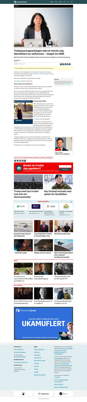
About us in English (58, 386)
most (21, 159)
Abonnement (37, 356)
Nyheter (52, 2)
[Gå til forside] (24, 3)
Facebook (36, 365)
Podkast (60, 2)
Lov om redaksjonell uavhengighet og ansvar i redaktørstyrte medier (63, 352)
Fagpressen (57, 378)
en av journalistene (67, 85)
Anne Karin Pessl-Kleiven (20, 358)
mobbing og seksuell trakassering (31, 159)
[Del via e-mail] (67, 66)
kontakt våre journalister (20, 353)
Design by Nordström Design (61, 388)
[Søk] (68, 3)
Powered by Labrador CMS (43, 400)
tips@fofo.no (68, 84)
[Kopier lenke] (70, 66)
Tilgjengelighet (37, 359)
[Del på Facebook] (61, 66)
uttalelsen (37, 120)
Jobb (64, 2)
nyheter (16, 159)
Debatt (56, 2)
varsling (43, 159)
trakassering (49, 159)
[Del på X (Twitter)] (63, 66)
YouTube (36, 373)
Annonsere (36, 353)
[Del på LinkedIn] (65, 66)
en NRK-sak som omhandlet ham (41, 75)
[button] (71, 203)
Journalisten (17, 82)
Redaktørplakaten (58, 355)
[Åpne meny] (72, 3)
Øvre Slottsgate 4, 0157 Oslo (20, 364)
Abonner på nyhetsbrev (39, 376)
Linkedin (36, 370)
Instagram (36, 368)
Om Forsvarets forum (39, 351)
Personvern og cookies (39, 362)
